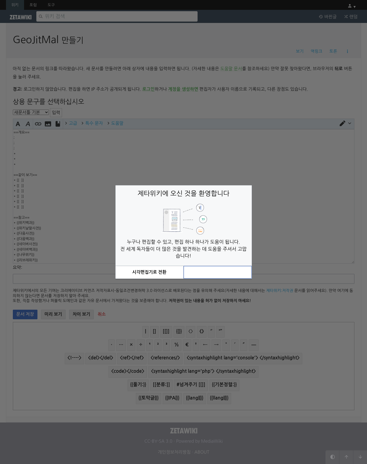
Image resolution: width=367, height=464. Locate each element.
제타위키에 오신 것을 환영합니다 (184, 193)
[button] (149, 272)
